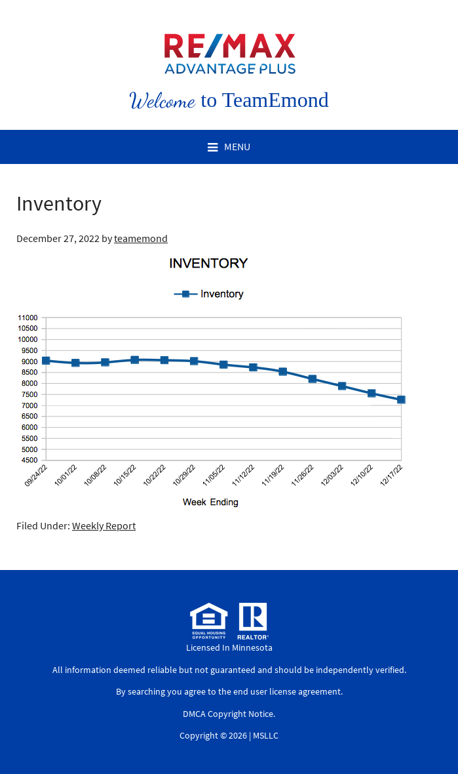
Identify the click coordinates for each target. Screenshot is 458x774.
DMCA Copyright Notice (228, 714)
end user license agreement (287, 691)
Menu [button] (237, 146)
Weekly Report (104, 525)
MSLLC (265, 735)
